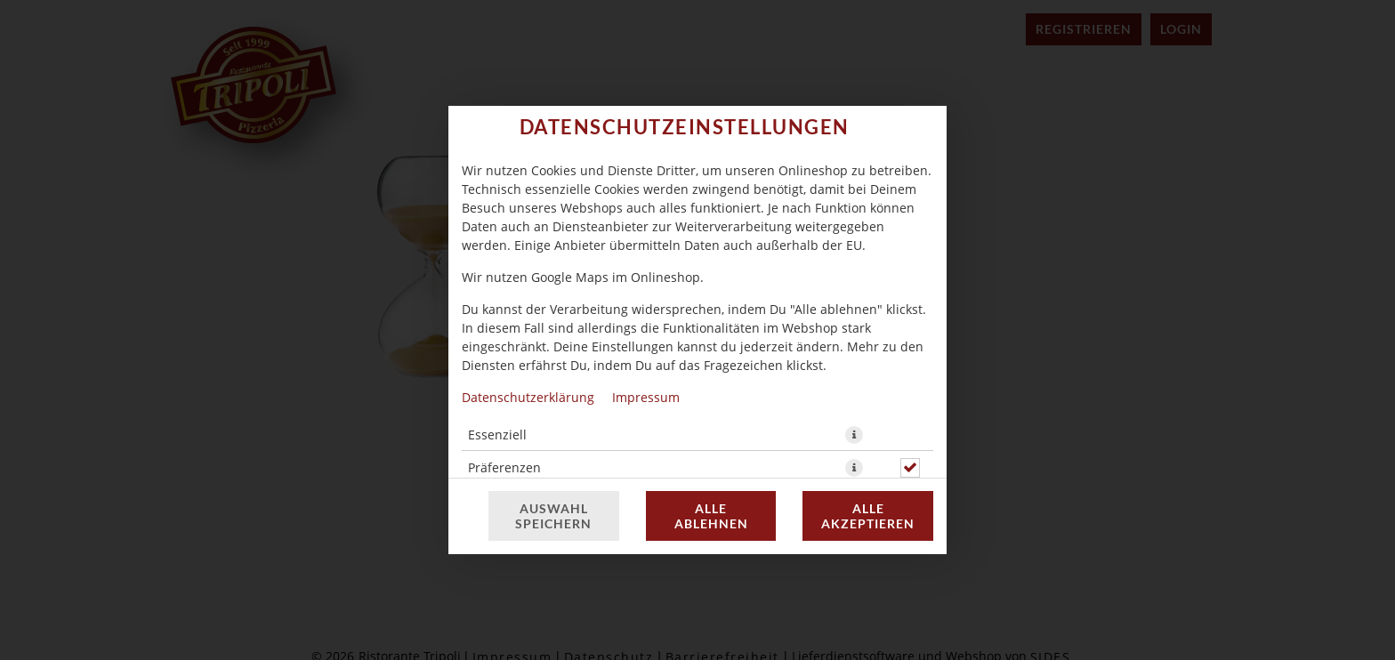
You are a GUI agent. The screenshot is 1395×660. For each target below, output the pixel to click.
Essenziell (497, 434)
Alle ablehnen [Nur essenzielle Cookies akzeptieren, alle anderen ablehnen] (711, 516)
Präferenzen (504, 467)
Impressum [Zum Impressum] (646, 397)
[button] (854, 435)
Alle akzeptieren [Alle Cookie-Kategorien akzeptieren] (868, 516)
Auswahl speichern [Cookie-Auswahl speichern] (553, 516)
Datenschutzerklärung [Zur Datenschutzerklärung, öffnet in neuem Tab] (528, 397)
